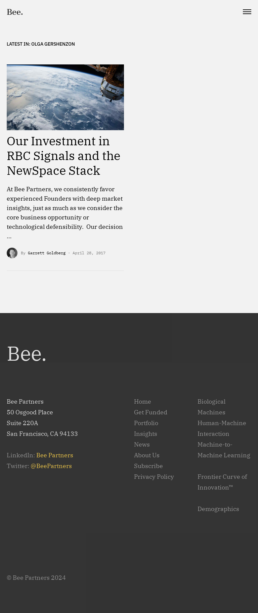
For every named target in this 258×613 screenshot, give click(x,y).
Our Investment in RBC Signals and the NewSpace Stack (63, 155)
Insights (145, 434)
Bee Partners (54, 455)
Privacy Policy (154, 476)
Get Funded (150, 412)
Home (142, 401)
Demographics (218, 509)
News (142, 444)
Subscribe (148, 466)
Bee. (15, 12)
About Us (147, 455)
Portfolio (146, 423)
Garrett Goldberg (47, 252)
